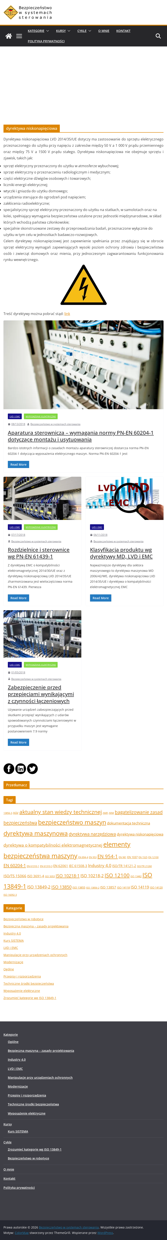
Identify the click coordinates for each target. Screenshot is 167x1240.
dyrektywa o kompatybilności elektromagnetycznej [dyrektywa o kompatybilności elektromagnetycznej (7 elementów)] (52, 845)
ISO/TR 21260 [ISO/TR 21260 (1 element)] (144, 866)
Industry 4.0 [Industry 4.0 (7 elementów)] (99, 865)
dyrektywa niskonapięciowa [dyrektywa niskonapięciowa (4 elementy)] (140, 834)
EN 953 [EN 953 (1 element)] (93, 857)
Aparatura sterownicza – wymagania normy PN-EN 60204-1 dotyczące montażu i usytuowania (81, 436)
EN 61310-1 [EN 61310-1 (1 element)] (33, 866)
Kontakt (123, 31)
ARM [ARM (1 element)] (111, 813)
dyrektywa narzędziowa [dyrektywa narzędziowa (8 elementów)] (92, 834)
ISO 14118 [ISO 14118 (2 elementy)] (123, 887)
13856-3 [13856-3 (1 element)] (7, 813)
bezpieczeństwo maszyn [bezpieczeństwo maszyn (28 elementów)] (72, 822)
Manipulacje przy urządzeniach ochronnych (35, 955)
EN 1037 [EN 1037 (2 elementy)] (132, 857)
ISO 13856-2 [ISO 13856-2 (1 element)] (92, 887)
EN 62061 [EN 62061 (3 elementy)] (60, 866)
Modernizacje (13, 962)
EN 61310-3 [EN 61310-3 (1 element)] (46, 866)
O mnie (103, 31)
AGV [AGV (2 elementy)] (15, 813)
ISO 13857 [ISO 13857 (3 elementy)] (108, 887)
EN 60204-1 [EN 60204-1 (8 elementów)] (14, 865)
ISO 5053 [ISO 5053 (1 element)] (50, 876)
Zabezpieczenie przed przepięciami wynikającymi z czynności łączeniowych (41, 694)
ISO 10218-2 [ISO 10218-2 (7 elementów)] (92, 876)
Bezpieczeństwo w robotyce (23, 919)
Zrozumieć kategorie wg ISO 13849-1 (29, 998)
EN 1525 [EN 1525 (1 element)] (143, 857)
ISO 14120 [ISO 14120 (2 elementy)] (156, 887)
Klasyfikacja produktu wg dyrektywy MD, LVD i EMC (121, 553)
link (67, 313)
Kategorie (36, 31)
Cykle (82, 31)
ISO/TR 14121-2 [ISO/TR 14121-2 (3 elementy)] (124, 866)
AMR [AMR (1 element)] (105, 813)
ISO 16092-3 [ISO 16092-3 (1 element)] (10, 894)
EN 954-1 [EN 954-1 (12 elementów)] (107, 856)
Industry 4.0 (12, 933)
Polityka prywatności (46, 41)
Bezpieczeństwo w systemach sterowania (55, 424)
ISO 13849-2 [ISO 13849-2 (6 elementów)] (38, 887)
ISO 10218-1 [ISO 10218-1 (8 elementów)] (68, 875)
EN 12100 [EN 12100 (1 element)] (153, 857)
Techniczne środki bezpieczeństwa (28, 983)
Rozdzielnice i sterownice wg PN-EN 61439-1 (39, 553)
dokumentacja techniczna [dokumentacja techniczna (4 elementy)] (128, 823)
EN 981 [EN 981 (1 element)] (122, 857)
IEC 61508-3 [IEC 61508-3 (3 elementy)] (78, 866)
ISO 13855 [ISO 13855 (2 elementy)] (78, 887)
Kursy (61, 31)
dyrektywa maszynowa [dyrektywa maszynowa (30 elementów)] (35, 833)
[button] (46, 31)
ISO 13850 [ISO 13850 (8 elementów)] (61, 887)
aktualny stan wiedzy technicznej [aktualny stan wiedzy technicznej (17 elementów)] (60, 811)
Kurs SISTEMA (13, 940)
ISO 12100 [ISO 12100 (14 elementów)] (117, 875)
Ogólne (8, 969)
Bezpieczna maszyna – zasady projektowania (35, 926)
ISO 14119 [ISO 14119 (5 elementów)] (140, 887)
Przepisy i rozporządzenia (22, 976)
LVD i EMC (15, 416)
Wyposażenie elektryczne (41, 416)
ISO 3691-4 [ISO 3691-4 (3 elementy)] (35, 876)
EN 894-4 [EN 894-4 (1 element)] (83, 857)
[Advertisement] (83, 79)
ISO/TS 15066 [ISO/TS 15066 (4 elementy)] (14, 875)
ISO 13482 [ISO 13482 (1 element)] (136, 876)
